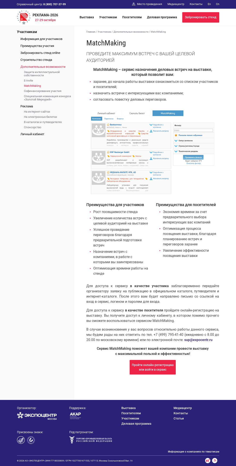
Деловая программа (162, 17)
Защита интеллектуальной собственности (42, 73)
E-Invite (28, 80)
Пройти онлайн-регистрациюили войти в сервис (153, 367)
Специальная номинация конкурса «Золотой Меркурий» (47, 98)
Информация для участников (41, 39)
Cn (217, 4)
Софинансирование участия (42, 91)
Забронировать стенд (200, 17)
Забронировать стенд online (40, 53)
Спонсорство (32, 127)
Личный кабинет (32, 134)
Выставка (87, 17)
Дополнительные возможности (42, 66)
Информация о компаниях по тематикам (193, 451)
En (209, 4)
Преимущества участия (37, 46)
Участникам (108, 17)
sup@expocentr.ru (198, 340)
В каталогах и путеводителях (43, 122)
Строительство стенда (36, 60)
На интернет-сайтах (37, 111)
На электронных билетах (40, 116)
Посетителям (132, 17)
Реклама (26, 106)
